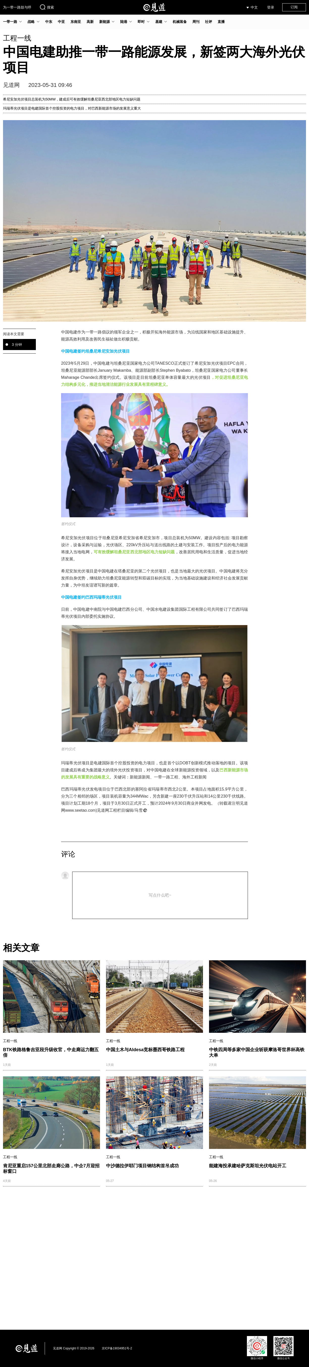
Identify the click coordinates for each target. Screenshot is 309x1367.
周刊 (195, 21)
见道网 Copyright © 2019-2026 (73, 1348)
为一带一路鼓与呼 (17, 7)
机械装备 (180, 21)
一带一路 (10, 21)
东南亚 (75, 21)
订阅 (294, 7)
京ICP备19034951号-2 (117, 1348)
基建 (158, 21)
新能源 (104, 21)
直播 (221, 21)
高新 (90, 21)
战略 (31, 21)
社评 (208, 21)
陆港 (123, 21)
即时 (141, 21)
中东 (48, 21)
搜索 (46, 7)
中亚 (61, 21)
